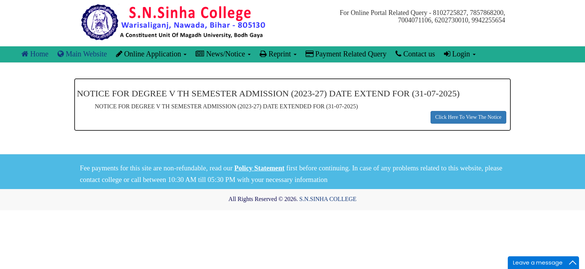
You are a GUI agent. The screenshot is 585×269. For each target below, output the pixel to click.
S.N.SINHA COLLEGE (327, 199)
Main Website (82, 54)
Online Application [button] (151, 54)
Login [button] (460, 54)
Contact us (415, 54)
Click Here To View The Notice (468, 117)
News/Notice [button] (222, 54)
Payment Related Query (346, 54)
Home (35, 54)
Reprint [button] (278, 54)
